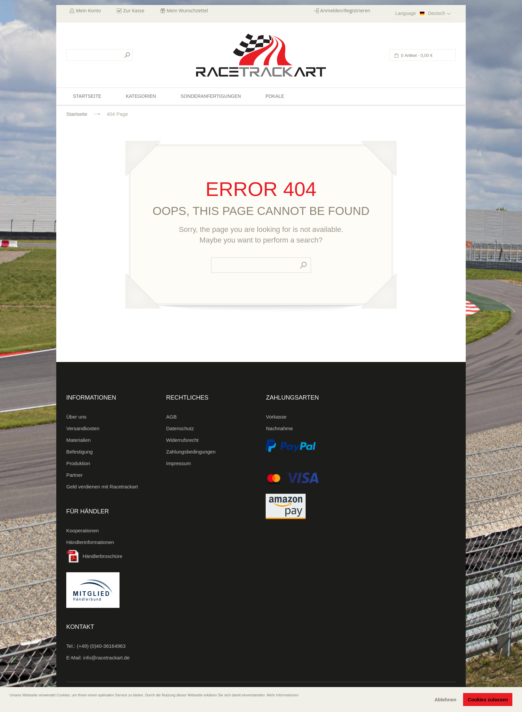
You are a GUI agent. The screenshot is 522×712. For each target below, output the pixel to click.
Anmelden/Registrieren (345, 10)
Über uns (76, 417)
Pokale (274, 96)
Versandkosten (82, 428)
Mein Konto (88, 10)
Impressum (178, 463)
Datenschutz (180, 428)
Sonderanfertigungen (211, 96)
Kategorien (141, 96)
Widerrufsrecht (182, 440)
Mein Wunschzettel (187, 10)
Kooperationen (82, 530)
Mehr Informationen (282, 695)
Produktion (78, 463)
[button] (10, 704)
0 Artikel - (416, 55)
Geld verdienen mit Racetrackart (102, 486)
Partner (74, 475)
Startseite (76, 114)
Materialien (78, 440)
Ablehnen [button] (445, 699)
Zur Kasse (133, 10)
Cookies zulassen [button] (488, 699)
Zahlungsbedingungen (190, 451)
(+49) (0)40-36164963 (101, 646)
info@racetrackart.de (106, 657)
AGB (171, 417)
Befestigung (79, 451)
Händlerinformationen (90, 542)
